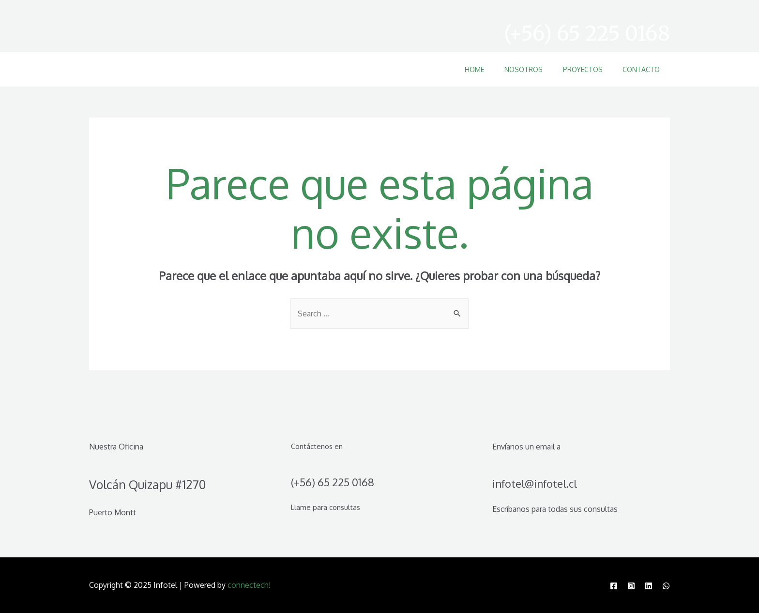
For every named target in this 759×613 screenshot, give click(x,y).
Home (460, 69)
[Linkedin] (649, 586)
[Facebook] (614, 586)
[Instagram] (631, 586)
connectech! (249, 585)
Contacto (639, 69)
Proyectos (576, 69)
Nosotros (513, 69)
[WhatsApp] (666, 586)
